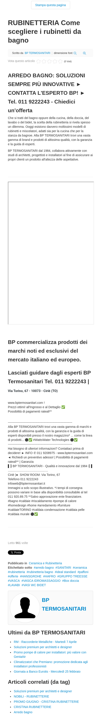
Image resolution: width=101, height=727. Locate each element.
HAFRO (50, 576)
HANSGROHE (31, 576)
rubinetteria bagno (40, 572)
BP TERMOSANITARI (37, 53)
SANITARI (64, 567)
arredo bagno (44, 567)
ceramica (80, 567)
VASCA (15, 580)
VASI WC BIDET (34, 585)
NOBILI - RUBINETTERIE (31, 696)
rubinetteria (17, 572)
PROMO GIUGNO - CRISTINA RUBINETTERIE (46, 701)
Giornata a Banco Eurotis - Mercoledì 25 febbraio (47, 671)
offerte (14, 576)
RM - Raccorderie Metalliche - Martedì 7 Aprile (45, 642)
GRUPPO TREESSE (73, 576)
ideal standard (66, 572)
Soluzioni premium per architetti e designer (43, 647)
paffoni (84, 572)
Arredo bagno (23, 712)
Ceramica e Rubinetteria (45, 563)
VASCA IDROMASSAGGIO (41, 580)
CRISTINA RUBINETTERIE (32, 707)
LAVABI (15, 585)
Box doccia (71, 580)
